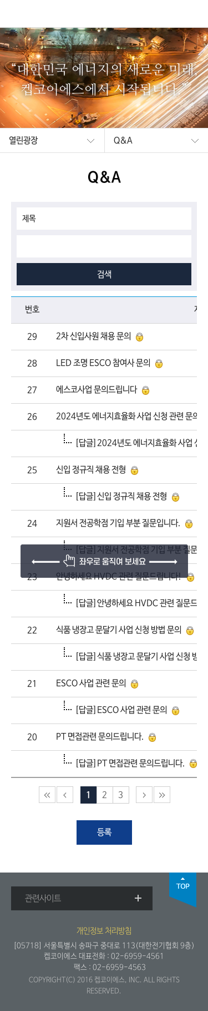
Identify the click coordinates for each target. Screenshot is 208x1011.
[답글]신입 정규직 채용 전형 (121, 497)
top (183, 890)
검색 (104, 275)
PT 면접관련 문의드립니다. (100, 737)
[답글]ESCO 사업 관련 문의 (121, 710)
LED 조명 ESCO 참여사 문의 (103, 363)
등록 (104, 832)
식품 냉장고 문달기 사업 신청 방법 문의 (118, 630)
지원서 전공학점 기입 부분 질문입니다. (118, 523)
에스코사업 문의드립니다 (96, 390)
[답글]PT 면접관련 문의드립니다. (130, 764)
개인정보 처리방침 (104, 930)
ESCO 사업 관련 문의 (91, 683)
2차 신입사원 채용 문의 (93, 336)
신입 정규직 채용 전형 (91, 470)
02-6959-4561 (137, 956)
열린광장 (23, 141)
